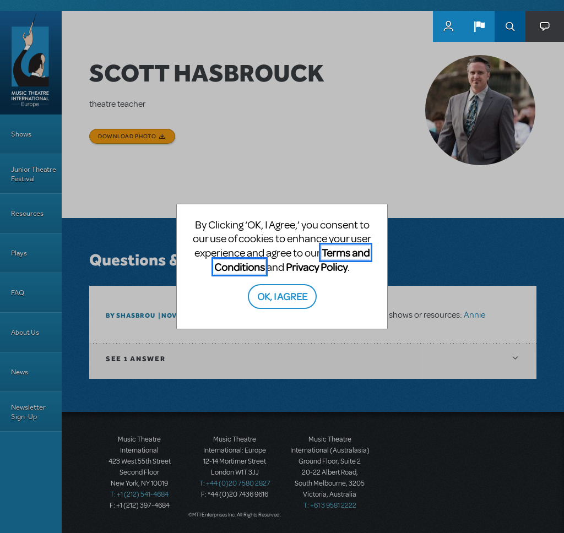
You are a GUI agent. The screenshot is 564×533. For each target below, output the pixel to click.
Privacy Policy (317, 267)
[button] (479, 26)
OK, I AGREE (282, 296)
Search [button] (510, 26)
